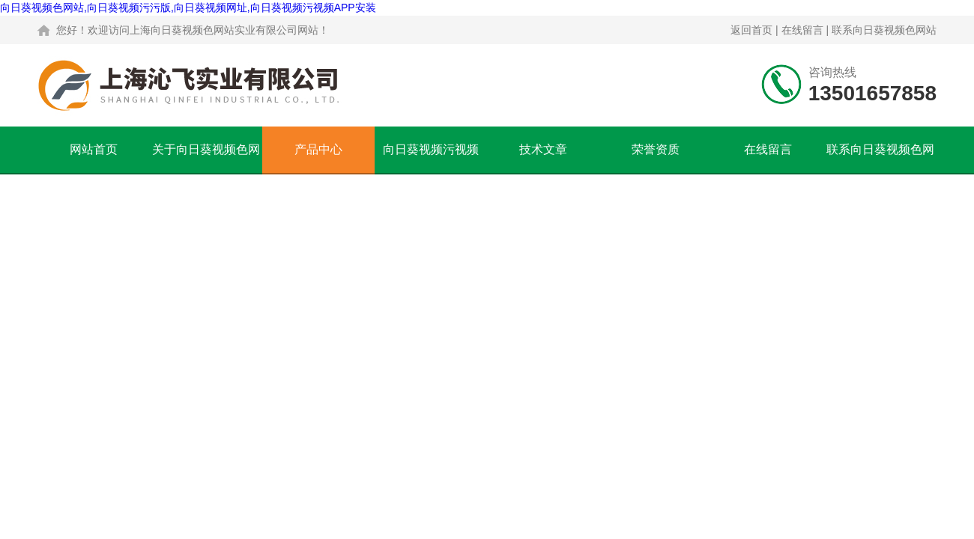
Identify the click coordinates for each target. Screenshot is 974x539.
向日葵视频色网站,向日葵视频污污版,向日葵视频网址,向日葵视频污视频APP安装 (188, 7)
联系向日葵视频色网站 (884, 30)
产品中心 (318, 149)
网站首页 (94, 149)
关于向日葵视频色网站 (206, 158)
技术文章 (543, 149)
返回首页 (751, 30)
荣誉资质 (656, 149)
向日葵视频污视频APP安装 (431, 158)
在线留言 (802, 30)
